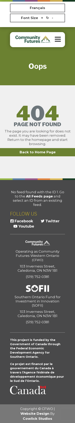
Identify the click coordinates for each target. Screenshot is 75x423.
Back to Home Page (38, 152)
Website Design (34, 414)
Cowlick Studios (37, 419)
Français (37, 8)
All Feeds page (39, 196)
